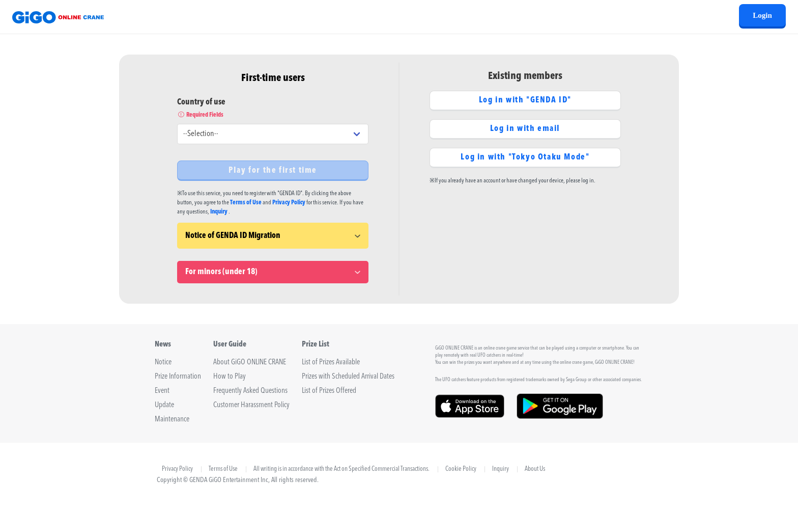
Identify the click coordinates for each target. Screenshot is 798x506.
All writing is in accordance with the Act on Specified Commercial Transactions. (341, 469)
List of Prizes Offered (329, 391)
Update (164, 405)
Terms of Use (246, 203)
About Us (535, 469)
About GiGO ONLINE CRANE (249, 362)
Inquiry (218, 212)
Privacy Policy (288, 203)
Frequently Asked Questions (250, 391)
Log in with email (525, 129)
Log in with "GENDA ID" (525, 100)
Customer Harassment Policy (251, 405)
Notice (163, 362)
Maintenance (172, 419)
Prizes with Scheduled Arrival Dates (348, 377)
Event (162, 391)
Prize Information (178, 377)
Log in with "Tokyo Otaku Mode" (525, 157)
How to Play (229, 377)
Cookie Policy (460, 469)
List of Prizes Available (331, 362)
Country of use (272, 109)
